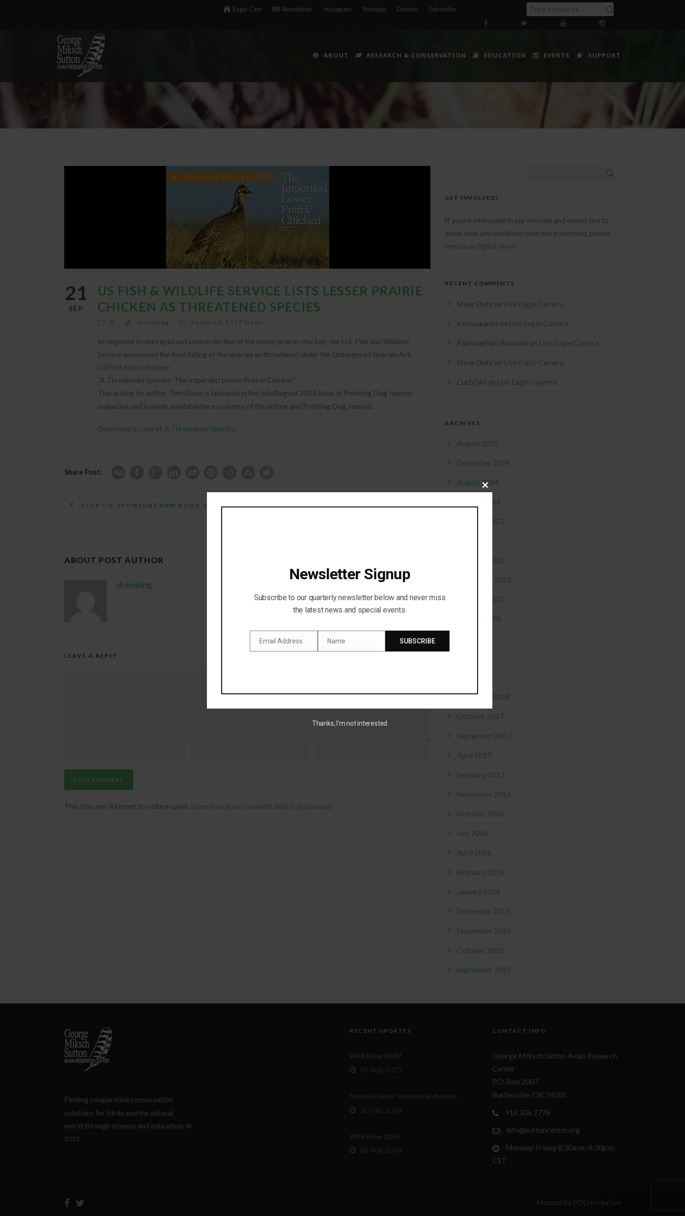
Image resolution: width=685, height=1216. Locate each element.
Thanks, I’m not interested (349, 723)
